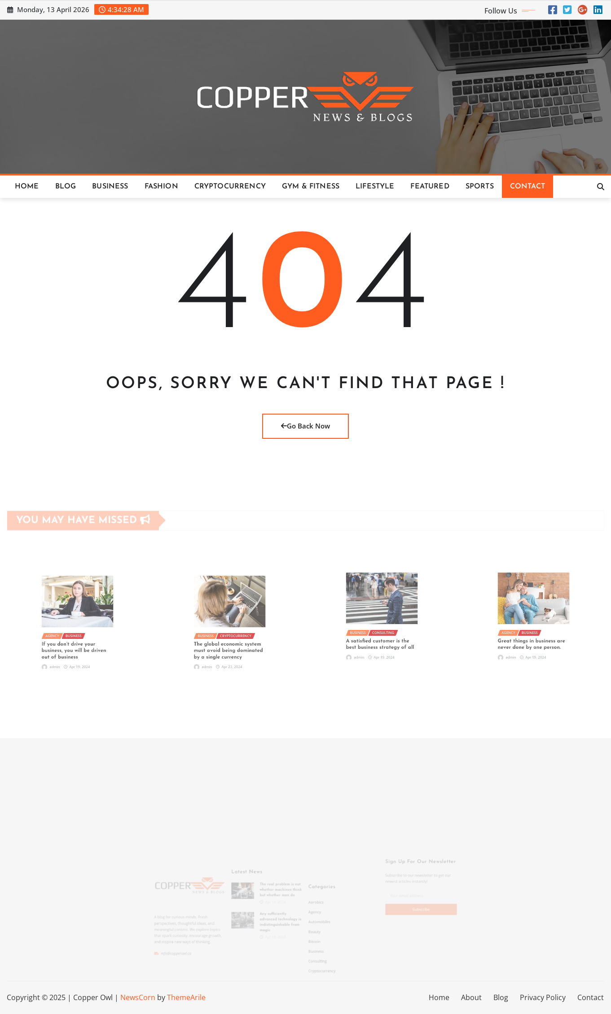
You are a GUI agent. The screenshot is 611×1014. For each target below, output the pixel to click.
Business (110, 186)
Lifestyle (375, 186)
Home (27, 186)
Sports (480, 186)
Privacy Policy (543, 997)
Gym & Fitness (310, 186)
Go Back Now (305, 425)
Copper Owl (93, 997)
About (471, 997)
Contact (527, 186)
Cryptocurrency (230, 186)
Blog (65, 186)
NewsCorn (137, 997)
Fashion (161, 186)
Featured (429, 186)
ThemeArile (186, 997)
